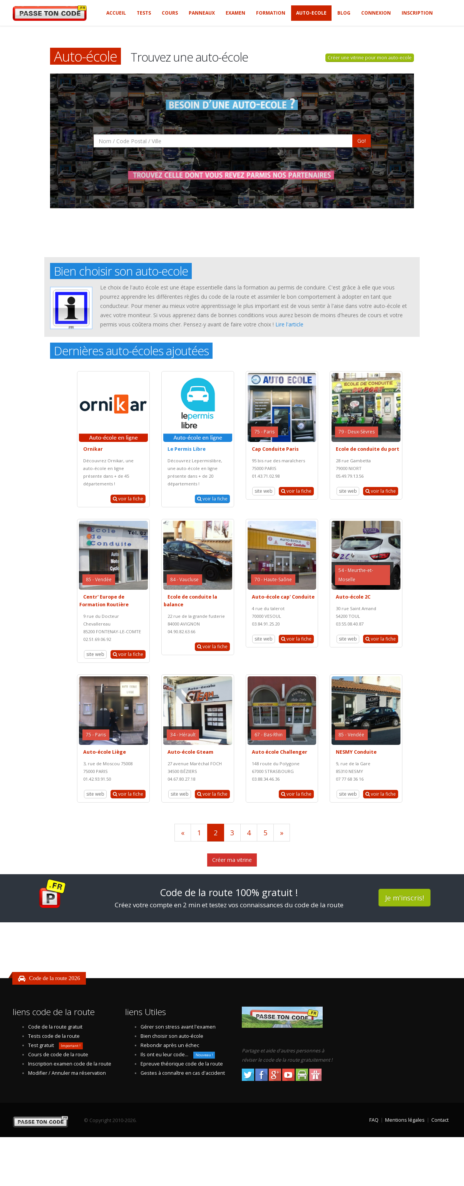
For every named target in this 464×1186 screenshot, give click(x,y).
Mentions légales (405, 1120)
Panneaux (202, 13)
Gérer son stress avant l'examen (178, 1027)
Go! (361, 140)
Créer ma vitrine (232, 859)
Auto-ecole (311, 13)
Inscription (417, 13)
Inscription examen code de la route (69, 1064)
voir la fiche (128, 498)
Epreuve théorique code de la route (182, 1064)
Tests (144, 13)
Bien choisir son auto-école (172, 1036)
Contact (440, 1120)
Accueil (116, 13)
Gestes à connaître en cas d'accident (183, 1073)
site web (264, 491)
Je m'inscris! (404, 897)
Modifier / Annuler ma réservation (67, 1073)
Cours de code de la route (58, 1054)
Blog (343, 13)
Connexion (376, 13)
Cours (170, 13)
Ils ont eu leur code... (164, 1054)
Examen (235, 13)
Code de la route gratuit (55, 1027)
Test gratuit (41, 1045)
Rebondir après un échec (170, 1045)
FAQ (374, 1120)
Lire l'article (289, 324)
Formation (270, 13)
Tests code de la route (54, 1036)
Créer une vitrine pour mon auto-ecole (370, 57)
